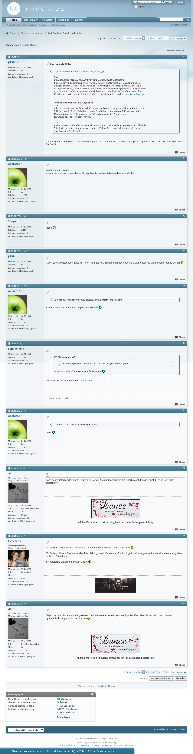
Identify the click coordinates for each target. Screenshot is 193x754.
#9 (184, 535)
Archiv (169, 729)
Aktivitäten (47, 20)
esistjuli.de (63, 20)
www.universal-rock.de (133, 94)
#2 (184, 158)
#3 (184, 215)
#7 (184, 410)
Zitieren (180, 152)
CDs (90, 751)
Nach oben (180, 678)
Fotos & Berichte (56, 751)
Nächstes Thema (106, 686)
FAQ (72, 751)
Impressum (114, 751)
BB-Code (61, 699)
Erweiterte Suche (179, 25)
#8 (184, 468)
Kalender (32, 25)
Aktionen (42, 25)
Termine (27, 751)
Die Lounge (26, 33)
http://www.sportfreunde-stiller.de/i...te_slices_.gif (79, 71)
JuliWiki (79, 20)
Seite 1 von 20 (134, 38)
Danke (99, 751)
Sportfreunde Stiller (25, 45)
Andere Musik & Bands (47, 33)
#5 (184, 285)
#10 (183, 603)
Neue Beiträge (13, 25)
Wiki (81, 751)
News (15, 751)
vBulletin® (91, 743)
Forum (13, 20)
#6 (184, 343)
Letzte (181, 38)
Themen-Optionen (174, 50)
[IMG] (60, 705)
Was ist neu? (31, 20)
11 (167, 38)
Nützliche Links (58, 25)
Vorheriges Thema (87, 686)
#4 (184, 250)
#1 (184, 56)
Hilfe (180, 2)
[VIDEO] (61, 709)
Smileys (61, 702)
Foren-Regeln (63, 717)
